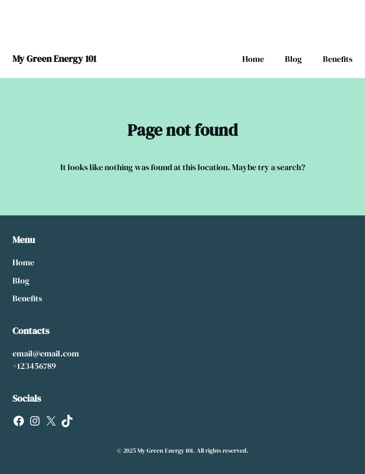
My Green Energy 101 (54, 58)
